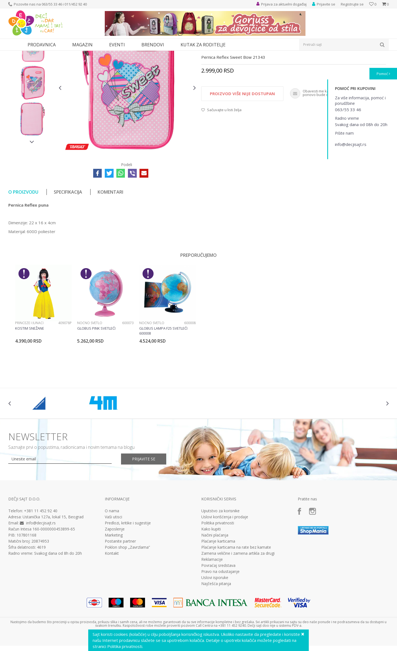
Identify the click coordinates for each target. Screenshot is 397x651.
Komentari (110, 243)
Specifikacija (68, 243)
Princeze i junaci (29, 373)
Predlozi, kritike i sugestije (128, 574)
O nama (112, 561)
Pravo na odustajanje (220, 622)
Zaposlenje (115, 580)
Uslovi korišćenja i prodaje (224, 567)
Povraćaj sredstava (218, 616)
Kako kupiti (211, 580)
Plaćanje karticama (218, 592)
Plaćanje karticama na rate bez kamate (236, 598)
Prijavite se (143, 509)
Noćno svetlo (89, 373)
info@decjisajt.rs (41, 573)
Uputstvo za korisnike (220, 561)
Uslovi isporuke (214, 628)
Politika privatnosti (217, 574)
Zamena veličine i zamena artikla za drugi (238, 604)
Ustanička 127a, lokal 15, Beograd (53, 567)
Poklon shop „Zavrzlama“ (127, 598)
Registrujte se (352, 4)
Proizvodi (33, 54)
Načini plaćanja (214, 586)
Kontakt (112, 604)
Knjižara (51, 54)
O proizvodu (23, 243)
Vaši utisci (113, 567)
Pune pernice (87, 54)
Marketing (114, 586)
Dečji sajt (15, 54)
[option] (32, 96)
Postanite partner (120, 592)
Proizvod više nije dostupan (242, 144)
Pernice (67, 54)
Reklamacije (212, 610)
